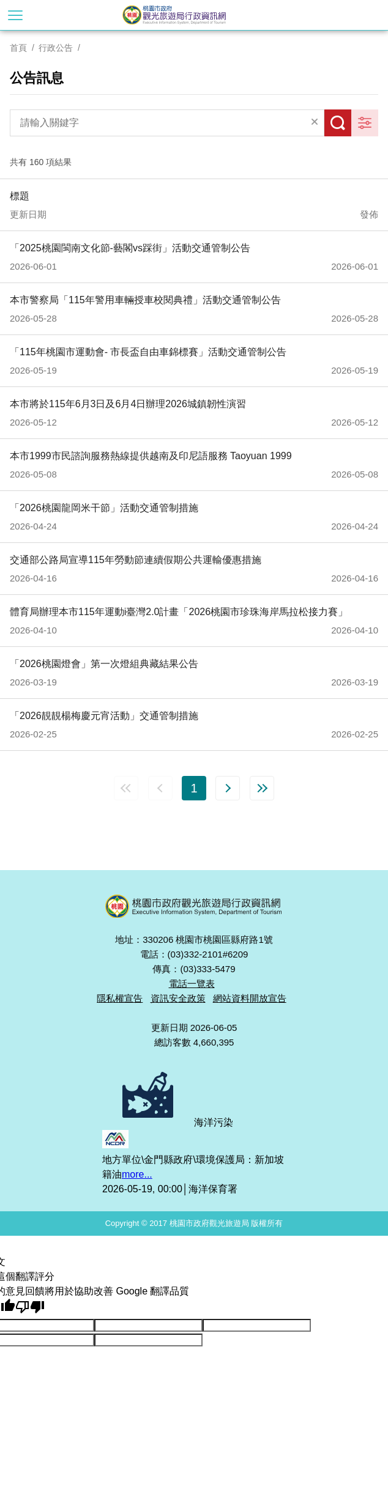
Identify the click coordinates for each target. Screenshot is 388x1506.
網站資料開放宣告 (249, 998)
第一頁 (126, 788)
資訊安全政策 (178, 998)
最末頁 (262, 788)
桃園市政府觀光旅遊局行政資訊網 (194, 15)
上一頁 (160, 788)
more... (137, 1174)
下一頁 (227, 788)
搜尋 (337, 122)
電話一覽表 (192, 983)
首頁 (18, 48)
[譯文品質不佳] (30, 1307)
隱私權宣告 (120, 998)
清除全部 (314, 123)
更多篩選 (364, 122)
